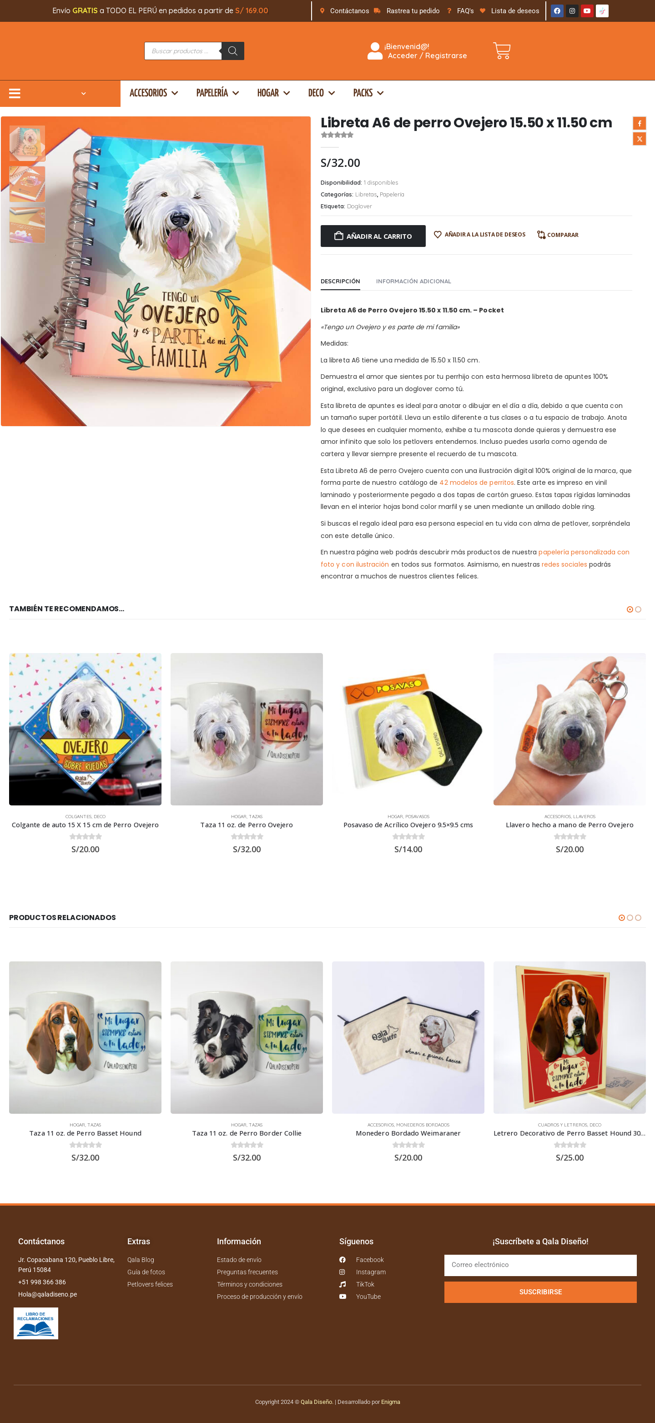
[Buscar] (233, 51)
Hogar (273, 93)
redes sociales (564, 564)
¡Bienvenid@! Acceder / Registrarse (417, 51)
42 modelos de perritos (476, 482)
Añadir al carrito (379, 236)
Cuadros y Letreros (562, 1125)
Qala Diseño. (317, 1401)
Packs (368, 93)
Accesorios (154, 93)
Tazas (255, 817)
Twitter (639, 138)
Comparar (563, 235)
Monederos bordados (422, 1125)
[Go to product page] (85, 729)
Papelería (217, 93)
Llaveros (584, 817)
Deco (321, 93)
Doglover (359, 206)
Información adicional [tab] (413, 281)
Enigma (390, 1401)
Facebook (639, 123)
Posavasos (417, 817)
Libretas (366, 194)
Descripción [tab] (340, 281)
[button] (630, 609)
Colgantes (78, 817)
